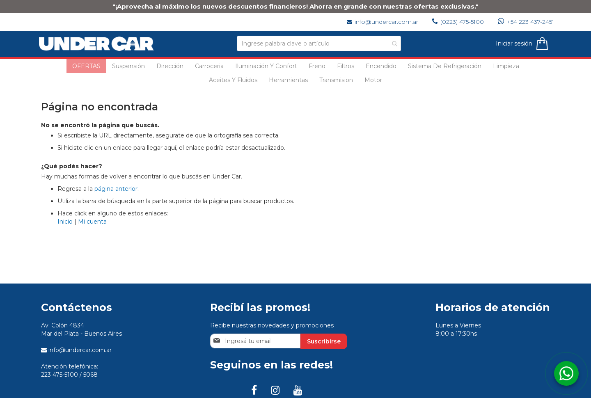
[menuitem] (86, 66)
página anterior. (116, 188)
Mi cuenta (92, 221)
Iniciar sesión (512, 43)
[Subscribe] (323, 341)
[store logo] (98, 44)
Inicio (65, 221)
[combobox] (319, 43)
